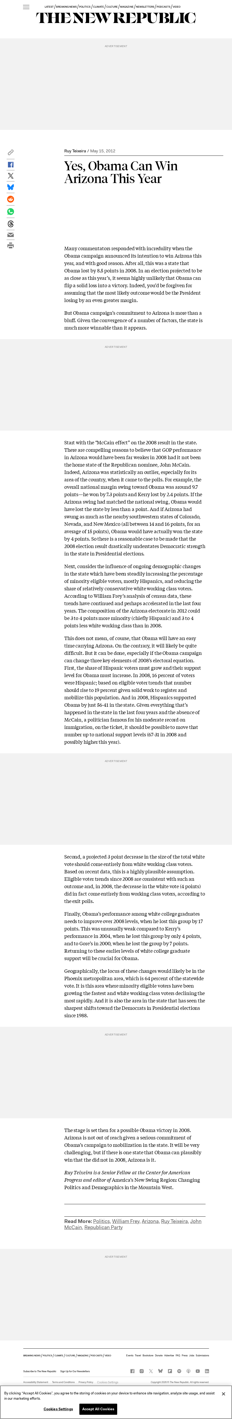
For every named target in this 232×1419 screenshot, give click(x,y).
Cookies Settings (106, 1382)
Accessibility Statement (35, 1382)
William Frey (125, 1221)
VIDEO (176, 6)
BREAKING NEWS (66, 6)
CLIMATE (98, 6)
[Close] (223, 1394)
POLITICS (84, 6)
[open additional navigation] (26, 7)
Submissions (202, 1355)
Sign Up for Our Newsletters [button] (75, 1371)
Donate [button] (159, 1355)
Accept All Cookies (98, 1409)
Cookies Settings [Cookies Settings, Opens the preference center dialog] (58, 1409)
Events (129, 1355)
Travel (138, 1355)
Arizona (150, 1221)
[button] (11, 153)
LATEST (49, 6)
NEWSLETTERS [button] (145, 6)
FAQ (178, 1355)
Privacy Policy (86, 1382)
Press (185, 1355)
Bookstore (148, 1355)
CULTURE (112, 6)
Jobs (191, 1355)
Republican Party (103, 1227)
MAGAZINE (126, 6)
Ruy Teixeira (75, 151)
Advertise (169, 1355)
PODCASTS (163, 6)
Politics (101, 1221)
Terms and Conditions (63, 1382)
